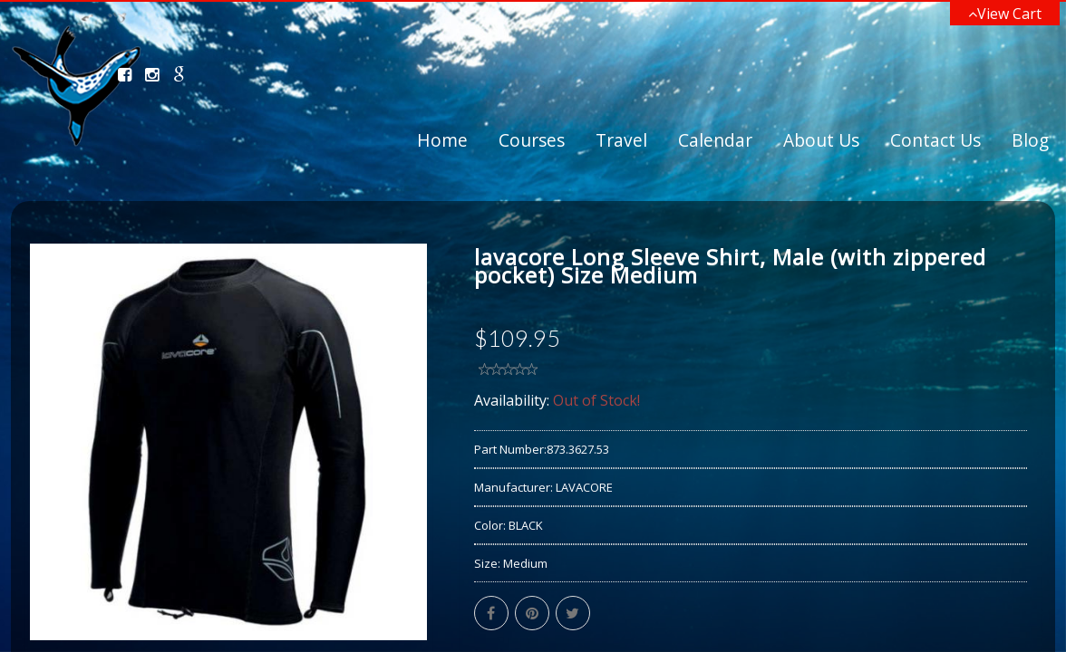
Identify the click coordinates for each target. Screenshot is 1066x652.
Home (442, 140)
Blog (1030, 140)
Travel (621, 140)
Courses (532, 140)
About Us (821, 140)
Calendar (715, 140)
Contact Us (935, 140)
